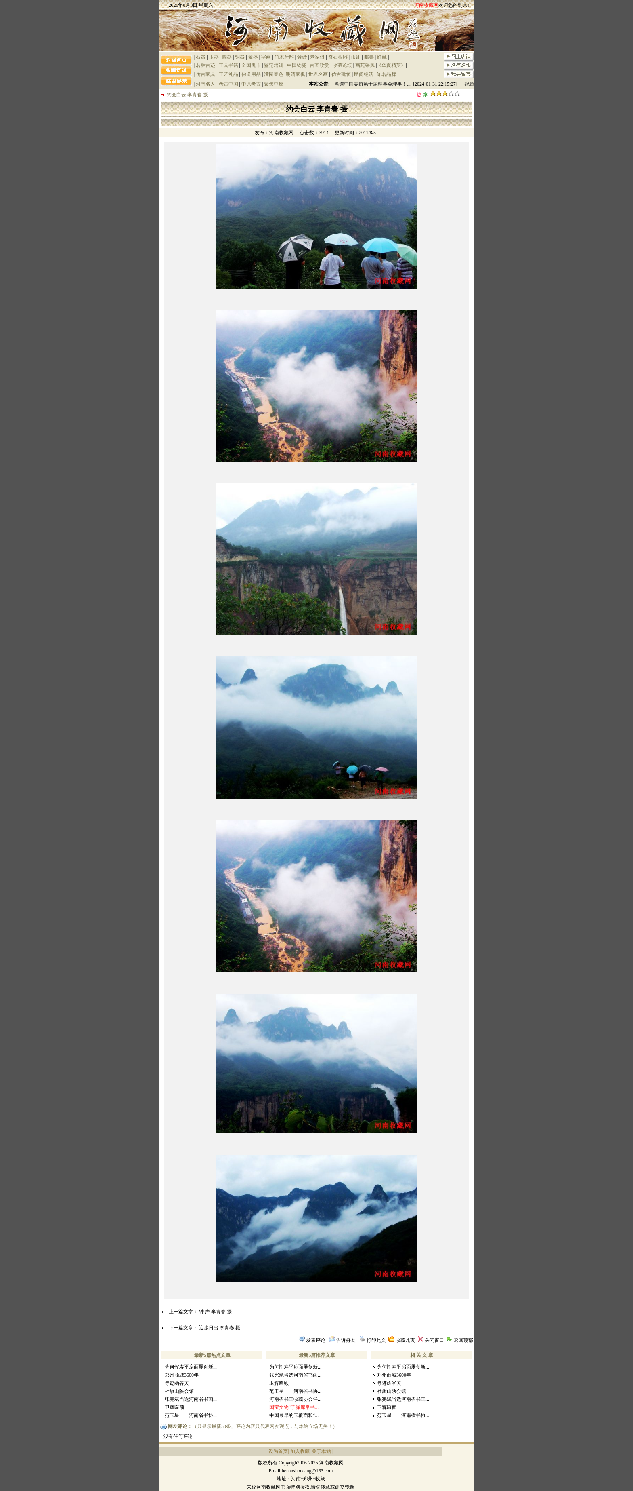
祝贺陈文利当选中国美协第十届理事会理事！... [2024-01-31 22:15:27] (401, 84)
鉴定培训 (273, 65)
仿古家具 (205, 74)
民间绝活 (363, 74)
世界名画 (318, 74)
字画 (266, 57)
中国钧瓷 (296, 65)
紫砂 (302, 57)
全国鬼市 (251, 65)
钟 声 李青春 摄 (215, 1311)
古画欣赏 (319, 65)
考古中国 (228, 84)
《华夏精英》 (391, 65)
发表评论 (315, 1340)
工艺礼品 (228, 74)
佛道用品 (251, 74)
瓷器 (253, 57)
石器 (200, 57)
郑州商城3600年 (182, 1375)
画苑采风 (365, 65)
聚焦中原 (273, 84)
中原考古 (251, 84)
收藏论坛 (342, 65)
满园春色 (273, 74)
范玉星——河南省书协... (191, 1415)
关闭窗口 (434, 1340)
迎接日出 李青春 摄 (219, 1328)
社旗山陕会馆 (179, 1391)
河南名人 (205, 84)
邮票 (369, 57)
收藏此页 (405, 1340)
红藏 (382, 57)
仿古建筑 (341, 74)
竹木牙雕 (284, 57)
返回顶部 (463, 1340)
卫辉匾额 (174, 1407)
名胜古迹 (205, 65)
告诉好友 (346, 1340)
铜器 (240, 57)
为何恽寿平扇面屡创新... (191, 1367)
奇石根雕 (338, 57)
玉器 (214, 57)
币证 (356, 57)
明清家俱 (295, 74)
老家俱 (317, 57)
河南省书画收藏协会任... (295, 1399)
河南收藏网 (281, 132)
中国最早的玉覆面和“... (294, 1415)
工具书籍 (228, 65)
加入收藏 (300, 1451)
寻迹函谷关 (177, 1383)
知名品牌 (386, 74)
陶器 (227, 57)
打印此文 (376, 1340)
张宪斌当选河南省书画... (191, 1399)
